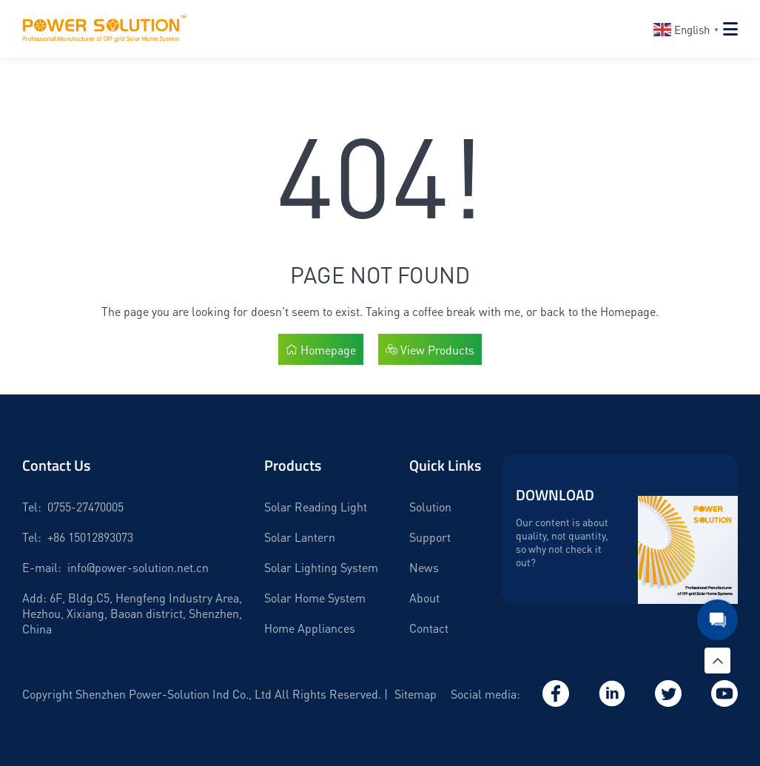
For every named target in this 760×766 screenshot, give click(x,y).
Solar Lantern (299, 537)
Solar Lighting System (321, 567)
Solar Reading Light (315, 506)
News (424, 567)
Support (430, 537)
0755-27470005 (85, 506)
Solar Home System (315, 597)
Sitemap (415, 694)
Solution (430, 506)
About (424, 597)
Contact (428, 628)
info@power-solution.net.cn (138, 567)
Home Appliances (309, 628)
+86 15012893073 (90, 537)
